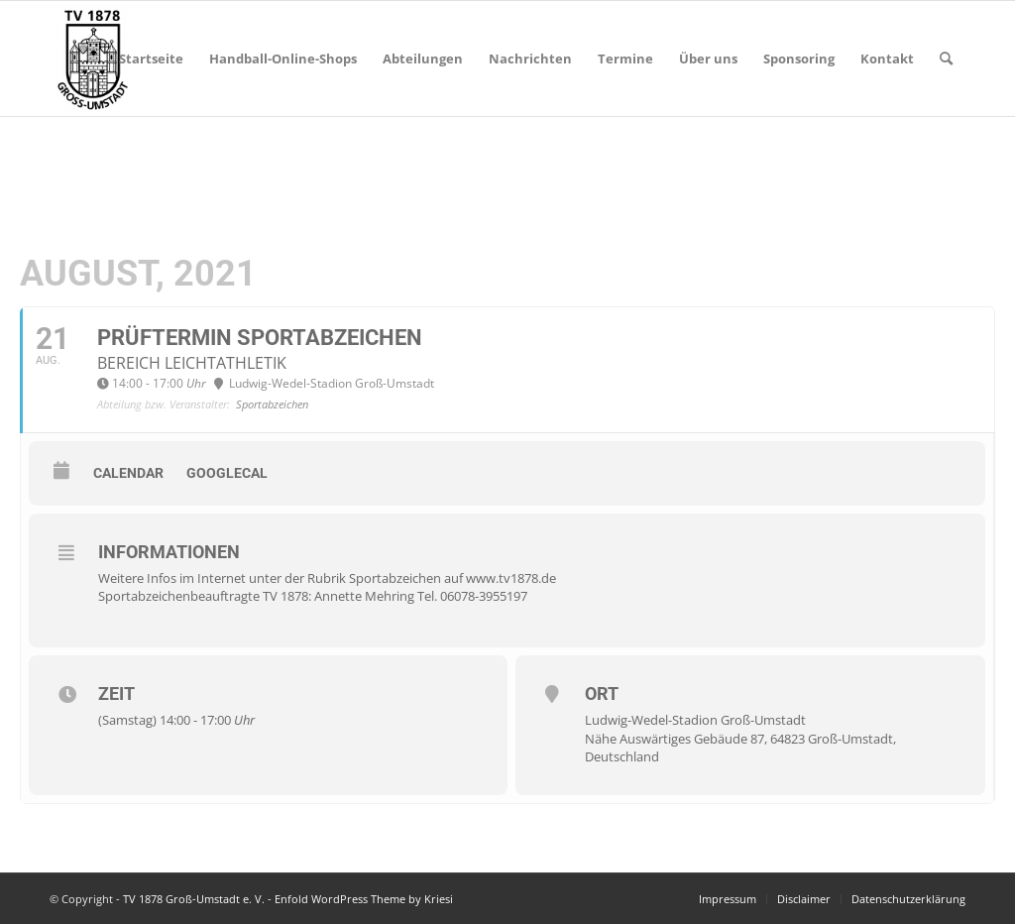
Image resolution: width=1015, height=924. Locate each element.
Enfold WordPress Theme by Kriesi (364, 898)
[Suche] (946, 58)
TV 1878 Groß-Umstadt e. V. (194, 898)
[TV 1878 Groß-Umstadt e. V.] (92, 58)
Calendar (128, 473)
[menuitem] (151, 58)
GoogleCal (227, 473)
